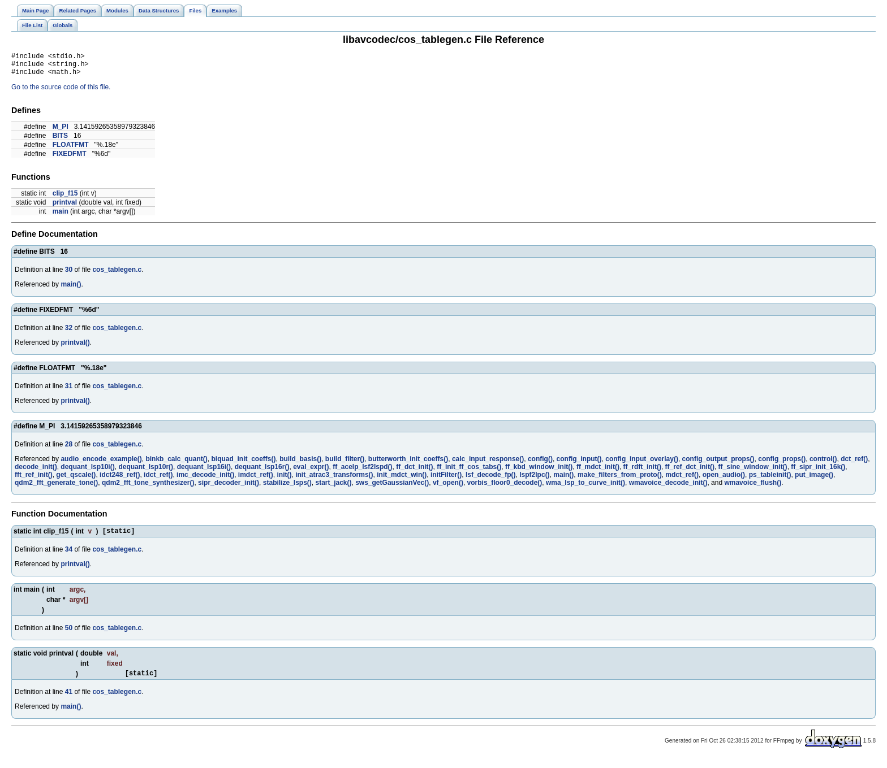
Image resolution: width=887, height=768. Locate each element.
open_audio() (724, 480)
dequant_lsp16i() (204, 472)
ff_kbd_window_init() (538, 472)
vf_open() (448, 488)
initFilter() (446, 480)
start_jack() (333, 488)
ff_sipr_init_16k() (818, 472)
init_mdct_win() (402, 480)
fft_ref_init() (34, 480)
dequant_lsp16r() (262, 472)
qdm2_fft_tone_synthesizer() (148, 488)
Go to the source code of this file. (60, 92)
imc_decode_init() (205, 480)
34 (68, 556)
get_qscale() (76, 480)
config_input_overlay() (641, 464)
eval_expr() (311, 472)
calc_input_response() (488, 464)
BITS (60, 141)
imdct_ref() (255, 480)
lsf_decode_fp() (491, 480)
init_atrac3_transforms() (334, 480)
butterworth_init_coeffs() (408, 464)
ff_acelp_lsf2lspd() (362, 472)
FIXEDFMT (70, 159)
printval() (75, 348)
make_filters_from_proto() (620, 480)
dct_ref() (854, 464)
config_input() (579, 464)
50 (68, 635)
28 (68, 449)
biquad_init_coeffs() (243, 464)
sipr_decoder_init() (228, 488)
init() (284, 480)
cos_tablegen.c (116, 275)
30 (68, 275)
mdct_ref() (682, 480)
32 (68, 333)
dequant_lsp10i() (87, 472)
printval (65, 207)
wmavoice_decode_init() (668, 488)
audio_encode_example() (101, 464)
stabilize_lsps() (287, 488)
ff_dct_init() (414, 472)
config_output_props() (718, 464)
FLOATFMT (71, 150)
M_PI (60, 132)
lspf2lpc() (534, 480)
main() (71, 289)
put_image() (814, 480)
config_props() (782, 464)
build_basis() (300, 464)
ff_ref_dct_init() (689, 472)
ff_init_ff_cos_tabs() (469, 472)
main (60, 216)
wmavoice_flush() (752, 488)
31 (68, 391)
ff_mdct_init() (597, 472)
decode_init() (36, 472)
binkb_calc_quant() (176, 464)
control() (823, 464)
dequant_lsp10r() (145, 472)
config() (540, 464)
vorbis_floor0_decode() (504, 488)
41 (68, 700)
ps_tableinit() (770, 480)
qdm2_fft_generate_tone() (56, 488)
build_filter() (344, 464)
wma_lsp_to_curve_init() (585, 488)
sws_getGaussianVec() (392, 488)
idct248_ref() (120, 480)
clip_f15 (65, 198)
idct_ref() (158, 480)
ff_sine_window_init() (752, 472)
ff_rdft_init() (642, 472)
